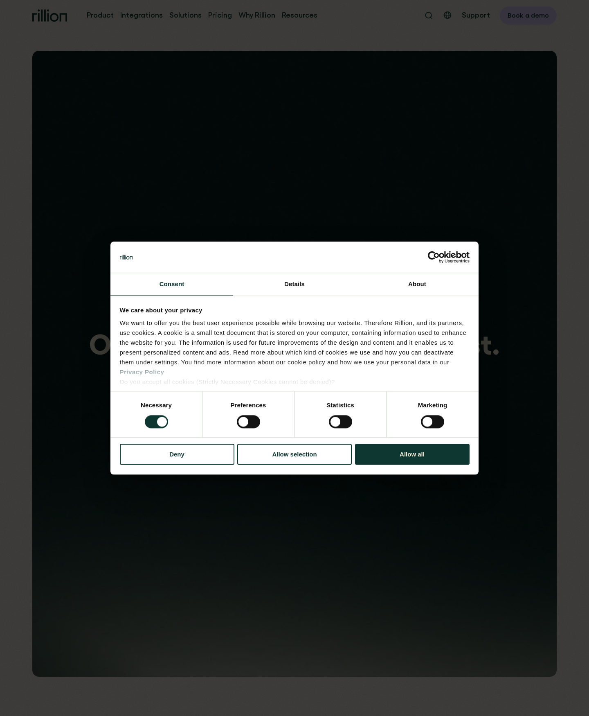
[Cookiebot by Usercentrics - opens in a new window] (434, 257)
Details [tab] (294, 283)
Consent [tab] (172, 283)
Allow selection (294, 454)
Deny (176, 454)
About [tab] (417, 283)
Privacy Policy (142, 372)
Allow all (412, 454)
